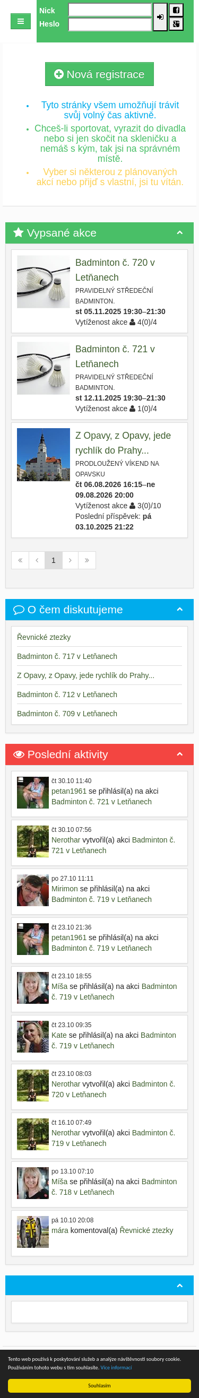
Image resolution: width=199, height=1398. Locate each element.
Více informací (116, 1367)
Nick (47, 10)
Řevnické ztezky (44, 637)
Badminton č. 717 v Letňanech (67, 656)
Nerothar (65, 840)
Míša (59, 986)
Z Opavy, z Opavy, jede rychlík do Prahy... (85, 675)
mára (59, 1230)
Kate (59, 1035)
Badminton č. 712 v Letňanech (67, 694)
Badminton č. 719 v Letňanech (101, 899)
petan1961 (68, 791)
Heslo (49, 24)
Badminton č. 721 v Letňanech (101, 801)
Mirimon (64, 888)
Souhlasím (99, 1385)
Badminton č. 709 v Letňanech (67, 713)
